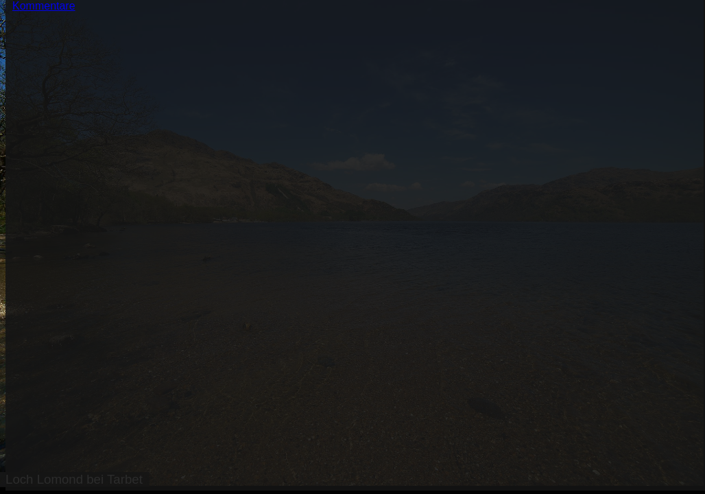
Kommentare (43, 6)
